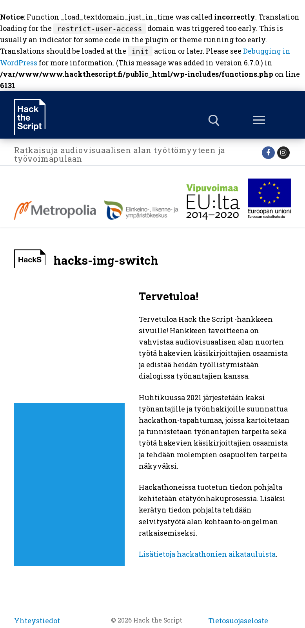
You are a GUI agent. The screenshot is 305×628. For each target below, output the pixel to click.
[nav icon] (259, 121)
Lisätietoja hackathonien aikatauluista (207, 554)
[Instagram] (283, 152)
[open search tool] (214, 120)
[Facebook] (268, 152)
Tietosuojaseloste (238, 620)
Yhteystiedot (37, 620)
